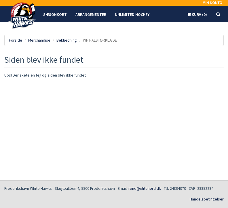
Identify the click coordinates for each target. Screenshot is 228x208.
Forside (15, 40)
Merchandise (39, 40)
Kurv (197, 14)
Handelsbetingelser (207, 199)
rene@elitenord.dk (144, 188)
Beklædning (66, 40)
